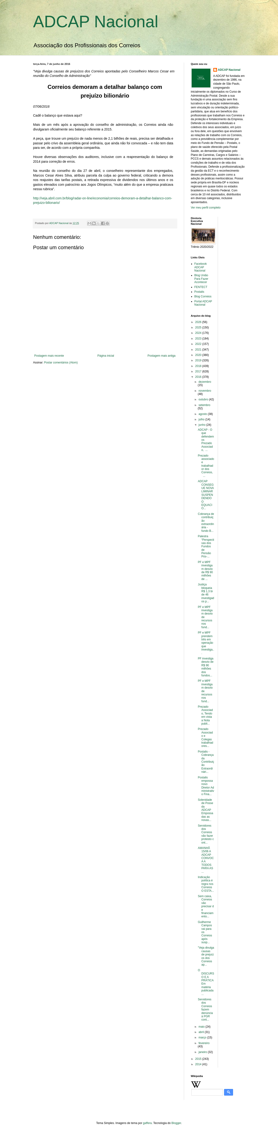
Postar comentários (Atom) (61, 362)
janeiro (203, 1052)
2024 (198, 333)
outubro (203, 399)
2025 (198, 327)
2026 (198, 322)
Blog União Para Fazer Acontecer (201, 279)
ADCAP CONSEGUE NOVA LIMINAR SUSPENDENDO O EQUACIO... (206, 495)
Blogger (176, 1123)
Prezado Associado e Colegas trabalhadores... (205, 737)
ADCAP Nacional (95, 21)
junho (202, 424)
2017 (198, 371)
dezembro (204, 381)
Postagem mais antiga (162, 355)
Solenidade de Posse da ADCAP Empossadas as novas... (205, 810)
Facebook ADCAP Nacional (200, 267)
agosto (203, 414)
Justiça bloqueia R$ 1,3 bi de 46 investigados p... (206, 593)
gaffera (147, 1123)
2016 (198, 377)
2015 (198, 1059)
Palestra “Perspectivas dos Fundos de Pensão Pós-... (206, 546)
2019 (198, 360)
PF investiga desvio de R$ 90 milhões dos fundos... (205, 667)
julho (201, 419)
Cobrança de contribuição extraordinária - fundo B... (206, 522)
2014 (198, 1064)
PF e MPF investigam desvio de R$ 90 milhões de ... (205, 570)
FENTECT (200, 287)
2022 (198, 344)
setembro (204, 405)
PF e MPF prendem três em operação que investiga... (206, 643)
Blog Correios (203, 296)
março (202, 1037)
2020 (198, 355)
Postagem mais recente (49, 355)
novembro (204, 390)
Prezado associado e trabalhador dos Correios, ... (206, 465)
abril (201, 1032)
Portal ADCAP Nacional (203, 303)
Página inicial (105, 355)
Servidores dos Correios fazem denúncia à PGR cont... (205, 1009)
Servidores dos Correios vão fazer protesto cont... (206, 834)
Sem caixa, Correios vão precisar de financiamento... (206, 906)
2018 (198, 366)
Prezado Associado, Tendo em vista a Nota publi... (205, 715)
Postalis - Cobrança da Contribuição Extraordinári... (206, 761)
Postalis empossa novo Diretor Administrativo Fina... (206, 786)
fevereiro (204, 1043)
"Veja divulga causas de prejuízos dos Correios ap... (206, 956)
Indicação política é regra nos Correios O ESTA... (206, 884)
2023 (198, 338)
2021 (198, 349)
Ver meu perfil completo (206, 207)
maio (201, 1026)
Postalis (199, 291)
